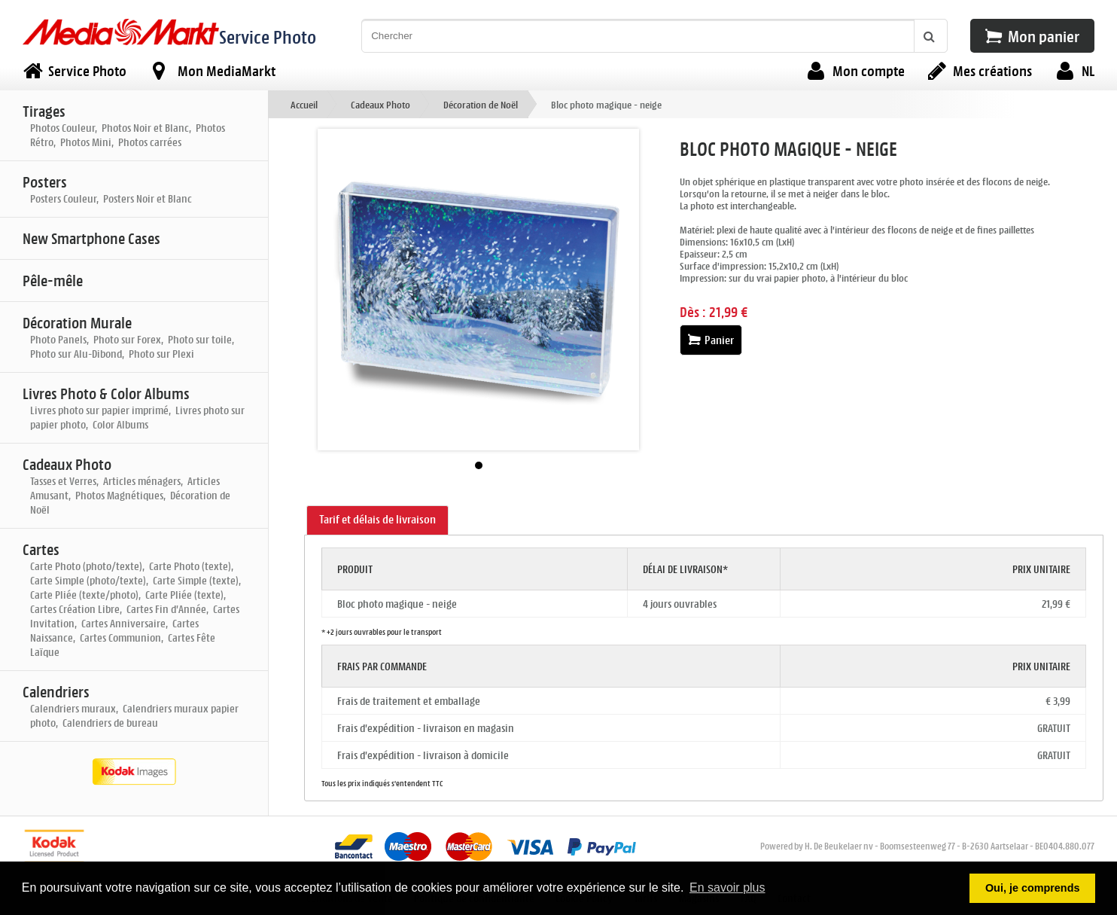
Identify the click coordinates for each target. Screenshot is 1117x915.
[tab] (377, 520)
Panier (711, 340)
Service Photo (267, 36)
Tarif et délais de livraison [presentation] (377, 519)
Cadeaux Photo (380, 104)
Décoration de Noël (480, 104)
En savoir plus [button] (727, 887)
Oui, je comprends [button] (1032, 888)
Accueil (304, 104)
